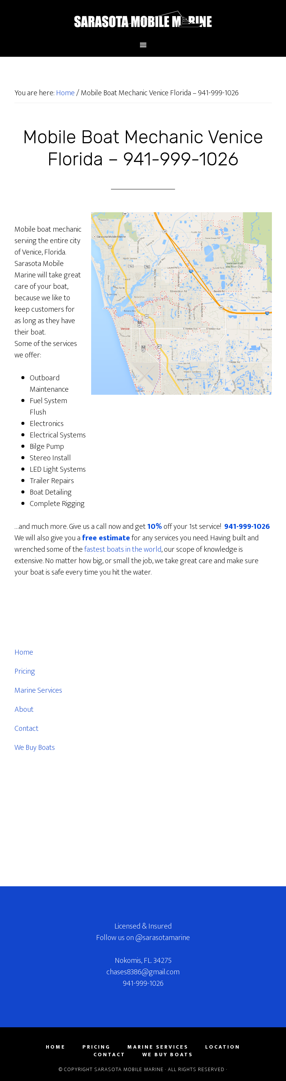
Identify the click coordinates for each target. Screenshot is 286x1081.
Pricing (24, 671)
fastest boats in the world (122, 549)
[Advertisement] (71, 820)
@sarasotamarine (162, 937)
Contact (26, 728)
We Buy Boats (34, 747)
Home (23, 652)
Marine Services (38, 690)
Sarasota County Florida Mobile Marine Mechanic (143, 20)
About (24, 709)
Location (222, 1047)
